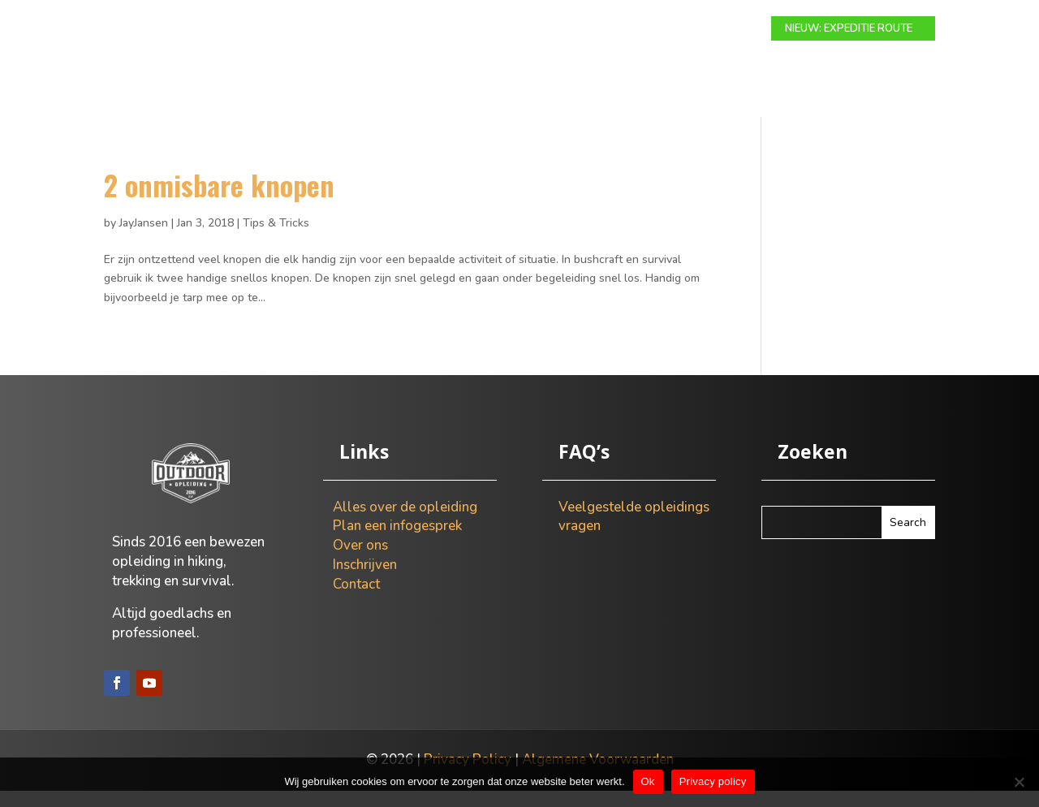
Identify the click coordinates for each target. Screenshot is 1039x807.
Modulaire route (341, 29)
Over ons (650, 29)
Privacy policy (713, 781)
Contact (724, 29)
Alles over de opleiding (405, 523)
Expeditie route (459, 29)
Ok (648, 781)
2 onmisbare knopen (219, 201)
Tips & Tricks (276, 239)
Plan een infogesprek (397, 542)
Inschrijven (365, 581)
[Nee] (1019, 782)
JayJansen (143, 239)
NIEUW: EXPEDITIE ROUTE (848, 28)
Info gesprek (564, 29)
